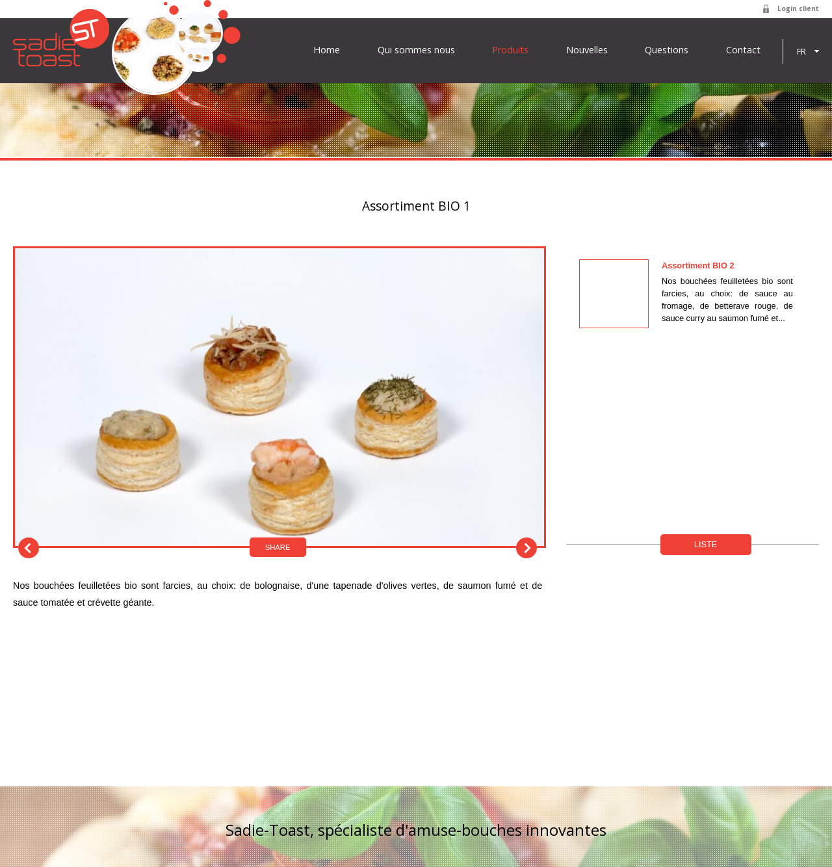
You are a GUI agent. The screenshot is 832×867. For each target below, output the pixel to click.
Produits (510, 50)
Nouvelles (587, 50)
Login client (798, 8)
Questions (666, 50)
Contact (743, 50)
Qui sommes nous (416, 50)
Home (326, 50)
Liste (706, 544)
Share (278, 547)
